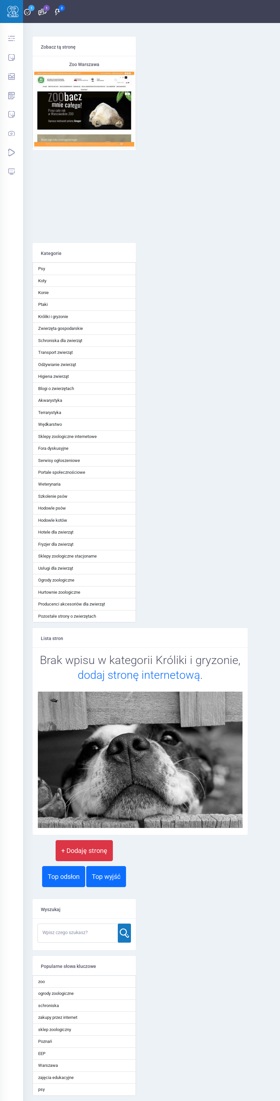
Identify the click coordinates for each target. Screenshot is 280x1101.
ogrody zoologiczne (56, 993)
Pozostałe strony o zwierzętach (67, 616)
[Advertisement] (84, 196)
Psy (41, 268)
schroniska (48, 1005)
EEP (41, 1053)
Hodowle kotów (52, 520)
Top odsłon (64, 877)
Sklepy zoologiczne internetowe (67, 436)
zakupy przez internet (57, 1017)
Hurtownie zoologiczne (59, 592)
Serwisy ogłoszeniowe (59, 460)
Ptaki (43, 304)
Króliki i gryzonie (53, 316)
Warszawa (48, 1065)
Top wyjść (106, 877)
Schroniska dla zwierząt (60, 340)
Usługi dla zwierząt (55, 568)
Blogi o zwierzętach (56, 388)
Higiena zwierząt (53, 376)
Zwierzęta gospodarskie (60, 328)
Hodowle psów (52, 508)
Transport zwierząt (55, 352)
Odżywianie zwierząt (57, 364)
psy (41, 1089)
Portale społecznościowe (61, 472)
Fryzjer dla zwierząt (55, 544)
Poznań (45, 1041)
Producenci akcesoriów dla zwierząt (71, 604)
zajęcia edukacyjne (56, 1077)
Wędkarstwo (50, 424)
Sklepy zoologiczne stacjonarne (67, 556)
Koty (42, 280)
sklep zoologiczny (54, 1029)
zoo (41, 981)
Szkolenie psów (52, 496)
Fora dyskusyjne (53, 448)
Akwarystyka (50, 400)
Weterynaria (49, 484)
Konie (43, 292)
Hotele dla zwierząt (55, 532)
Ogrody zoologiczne (56, 580)
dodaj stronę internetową (139, 674)
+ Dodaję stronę (84, 851)
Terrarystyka (49, 412)
